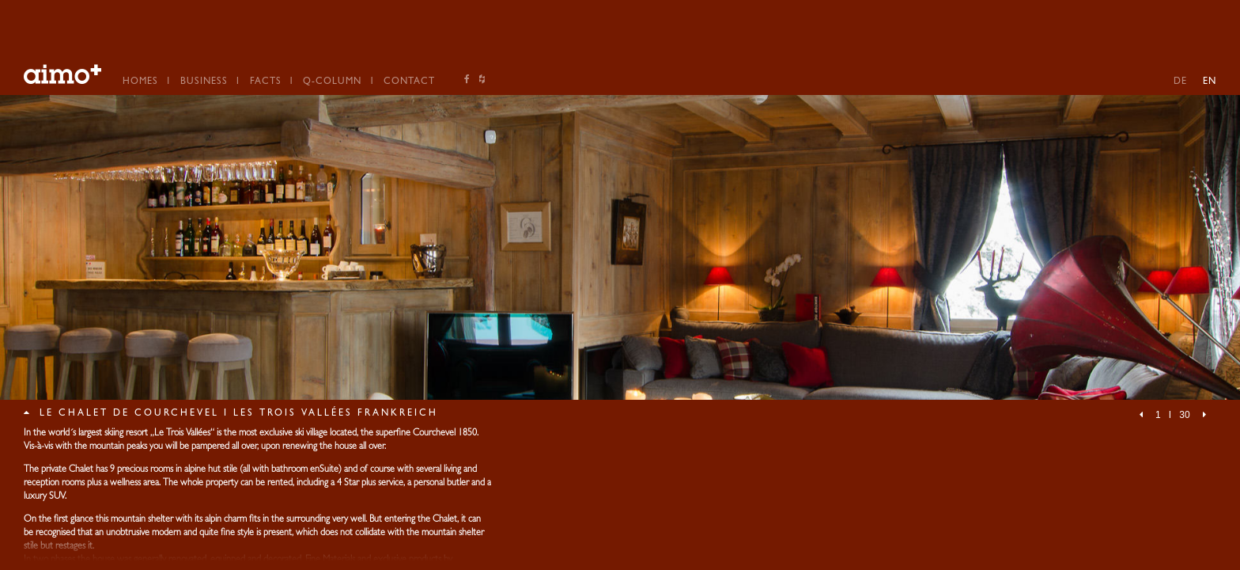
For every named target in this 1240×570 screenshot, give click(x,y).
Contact (409, 82)
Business (204, 82)
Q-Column (332, 82)
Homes (140, 82)
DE (1180, 82)
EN (1209, 82)
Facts (266, 82)
